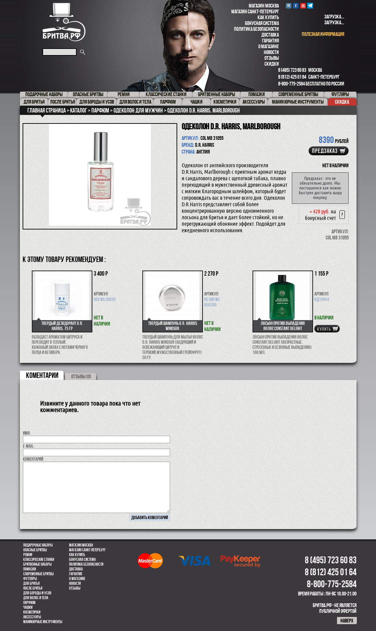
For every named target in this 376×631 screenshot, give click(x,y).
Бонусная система (262, 23)
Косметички (31, 612)
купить (324, 329)
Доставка (270, 35)
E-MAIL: (29, 446)
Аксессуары (32, 617)
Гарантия (270, 40)
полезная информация (323, 34)
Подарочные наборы (38, 545)
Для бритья (31, 583)
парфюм (29, 602)
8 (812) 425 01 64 (292, 77)
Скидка (342, 102)
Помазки (29, 569)
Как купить (268, 17)
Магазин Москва (264, 6)
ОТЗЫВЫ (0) (81, 376)
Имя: (27, 433)
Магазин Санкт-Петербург (255, 11)
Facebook (296, 6)
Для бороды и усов (37, 593)
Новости (271, 52)
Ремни (27, 554)
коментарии (42, 375)
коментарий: (33, 459)
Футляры (30, 578)
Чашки (28, 607)
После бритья (32, 588)
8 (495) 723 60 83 (292, 70)
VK (288, 6)
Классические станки (38, 559)
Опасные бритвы (35, 550)
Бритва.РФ (64, 22)
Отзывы (271, 58)
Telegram (310, 6)
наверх (346, 620)
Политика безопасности (256, 29)
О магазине (268, 46)
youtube (303, 6)
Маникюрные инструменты (42, 621)
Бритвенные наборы (37, 564)
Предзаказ (325, 150)
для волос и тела (35, 597)
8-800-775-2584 (291, 84)
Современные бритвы (38, 573)
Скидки (271, 64)
